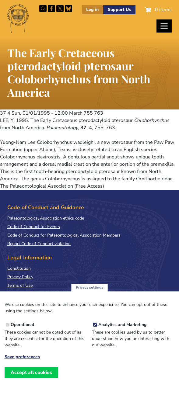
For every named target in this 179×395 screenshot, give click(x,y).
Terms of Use (20, 285)
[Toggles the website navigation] (164, 26)
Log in (92, 9)
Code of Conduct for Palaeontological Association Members (64, 235)
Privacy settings (89, 287)
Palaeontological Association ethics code (45, 218)
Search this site (43, 8)
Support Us (119, 9)
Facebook (51, 8)
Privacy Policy (20, 277)
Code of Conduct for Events (33, 227)
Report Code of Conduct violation (39, 244)
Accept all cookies (31, 372)
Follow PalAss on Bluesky (68, 8)
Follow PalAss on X (60, 8)
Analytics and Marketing (122, 324)
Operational (22, 324)
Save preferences (22, 357)
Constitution (19, 268)
